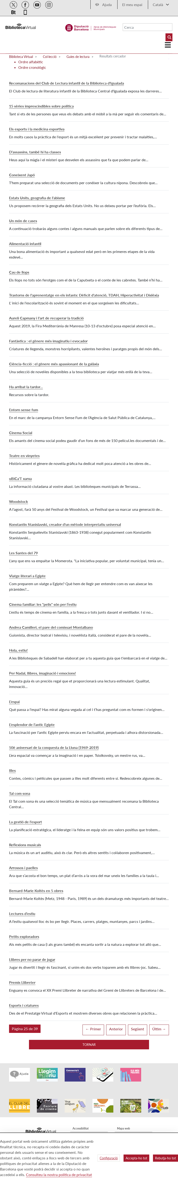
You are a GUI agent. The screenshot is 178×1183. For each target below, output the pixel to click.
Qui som (122, 1127)
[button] (25, 1029)
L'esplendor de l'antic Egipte (32, 724)
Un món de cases (23, 220)
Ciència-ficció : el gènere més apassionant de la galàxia (54, 364)
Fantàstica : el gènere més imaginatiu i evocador (48, 341)
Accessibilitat (81, 1121)
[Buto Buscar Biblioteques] (168, 37)
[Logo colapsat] (168, 45)
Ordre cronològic (32, 67)
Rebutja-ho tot (165, 1158)
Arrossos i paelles (23, 867)
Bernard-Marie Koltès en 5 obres (36, 890)
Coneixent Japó (22, 175)
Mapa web (123, 1121)
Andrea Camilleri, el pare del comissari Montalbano (51, 627)
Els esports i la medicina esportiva (36, 129)
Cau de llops (19, 272)
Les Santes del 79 (23, 553)
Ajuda (107, 4)
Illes (12, 770)
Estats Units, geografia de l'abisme (37, 198)
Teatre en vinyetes (24, 455)
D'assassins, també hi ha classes (35, 152)
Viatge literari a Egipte (27, 576)
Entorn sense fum (23, 409)
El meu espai (132, 4)
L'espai (14, 701)
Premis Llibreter (22, 982)
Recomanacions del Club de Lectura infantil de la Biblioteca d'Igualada (66, 83)
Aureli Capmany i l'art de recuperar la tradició (46, 318)
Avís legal (78, 1127)
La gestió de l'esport (25, 822)
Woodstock (18, 501)
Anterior (116, 1029)
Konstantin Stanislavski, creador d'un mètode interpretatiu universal (65, 524)
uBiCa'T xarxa (20, 478)
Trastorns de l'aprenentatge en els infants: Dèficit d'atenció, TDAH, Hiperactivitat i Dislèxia (84, 295)
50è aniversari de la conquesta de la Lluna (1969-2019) (54, 747)
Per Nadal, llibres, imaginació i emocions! (42, 673)
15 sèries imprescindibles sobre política (41, 106)
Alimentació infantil (25, 243)
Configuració (109, 1158)
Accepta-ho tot (136, 1158)
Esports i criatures (24, 1005)
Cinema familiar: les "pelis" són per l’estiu (42, 604)
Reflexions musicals (25, 844)
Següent (137, 1029)
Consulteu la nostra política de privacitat (59, 1174)
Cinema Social (20, 432)
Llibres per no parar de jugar (32, 959)
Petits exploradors (24, 936)
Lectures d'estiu (22, 913)
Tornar (89, 1045)
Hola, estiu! (18, 650)
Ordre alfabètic (30, 62)
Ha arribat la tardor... (26, 387)
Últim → (159, 1029)
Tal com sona (19, 793)
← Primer (93, 1029)
